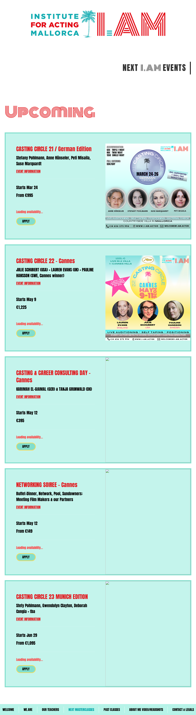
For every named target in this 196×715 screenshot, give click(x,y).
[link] (55, 149)
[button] (26, 221)
